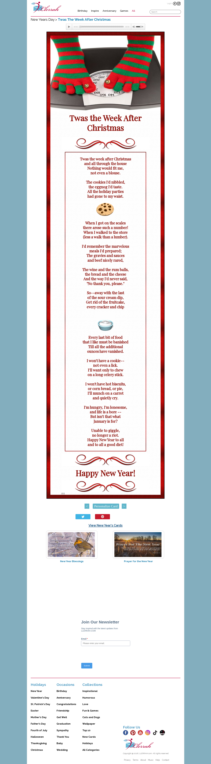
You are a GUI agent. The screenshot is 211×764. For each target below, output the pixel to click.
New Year (36, 691)
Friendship (63, 710)
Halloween (37, 736)
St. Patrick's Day (40, 704)
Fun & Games (90, 710)
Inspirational (89, 691)
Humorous (88, 697)
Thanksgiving (39, 743)
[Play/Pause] (69, 27)
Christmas (37, 749)
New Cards (89, 736)
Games (124, 10)
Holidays (87, 743)
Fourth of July (39, 730)
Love (85, 704)
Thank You (63, 736)
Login (169, 3)
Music (150, 760)
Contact (165, 760)
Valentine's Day (40, 697)
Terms (135, 760)
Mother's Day (39, 717)
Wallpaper (88, 723)
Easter (35, 710)
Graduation (63, 723)
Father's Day (38, 723)
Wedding (62, 749)
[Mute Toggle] (133, 27)
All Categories (90, 749)
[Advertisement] (105, 588)
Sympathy (63, 730)
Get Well (62, 717)
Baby (60, 743)
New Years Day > (44, 19)
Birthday (82, 10)
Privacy (127, 760)
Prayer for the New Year (138, 561)
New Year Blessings (72, 561)
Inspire (95, 10)
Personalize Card (106, 506)
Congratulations (66, 704)
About (143, 760)
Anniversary (109, 10)
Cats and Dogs (91, 717)
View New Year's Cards (106, 525)
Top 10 (86, 730)
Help (157, 760)
